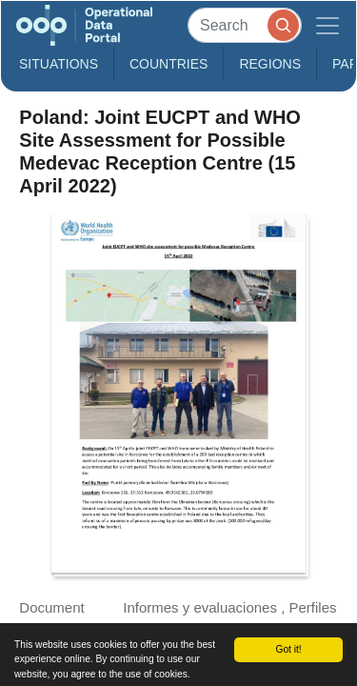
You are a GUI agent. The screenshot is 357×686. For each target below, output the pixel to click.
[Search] (245, 25)
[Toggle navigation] (327, 25)
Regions (270, 63)
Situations (58, 63)
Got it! (288, 649)
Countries (168, 63)
